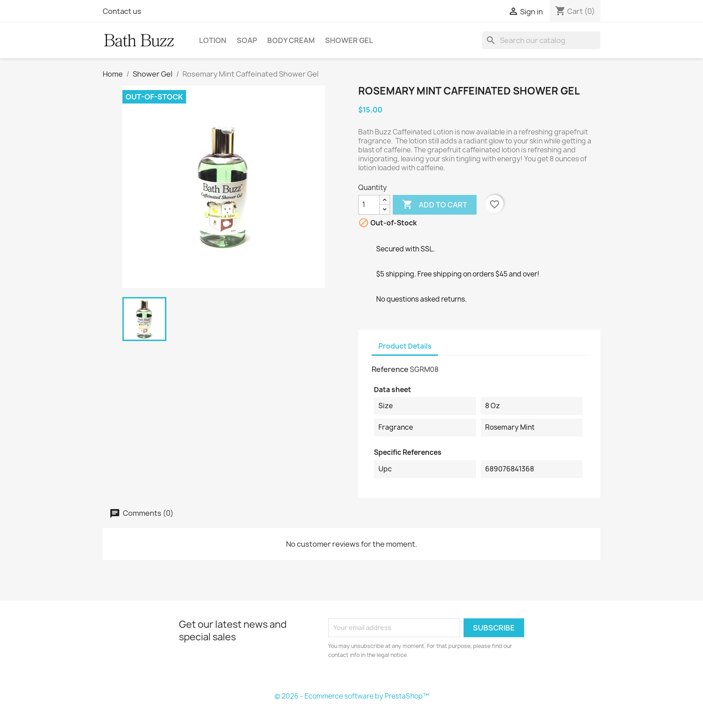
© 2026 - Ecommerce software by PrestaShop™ (351, 696)
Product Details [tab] (404, 346)
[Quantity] (369, 205)
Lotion (212, 40)
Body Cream (291, 40)
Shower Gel (349, 40)
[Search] (541, 40)
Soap (247, 40)
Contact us (122, 11)
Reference (390, 369)
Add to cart (434, 205)
